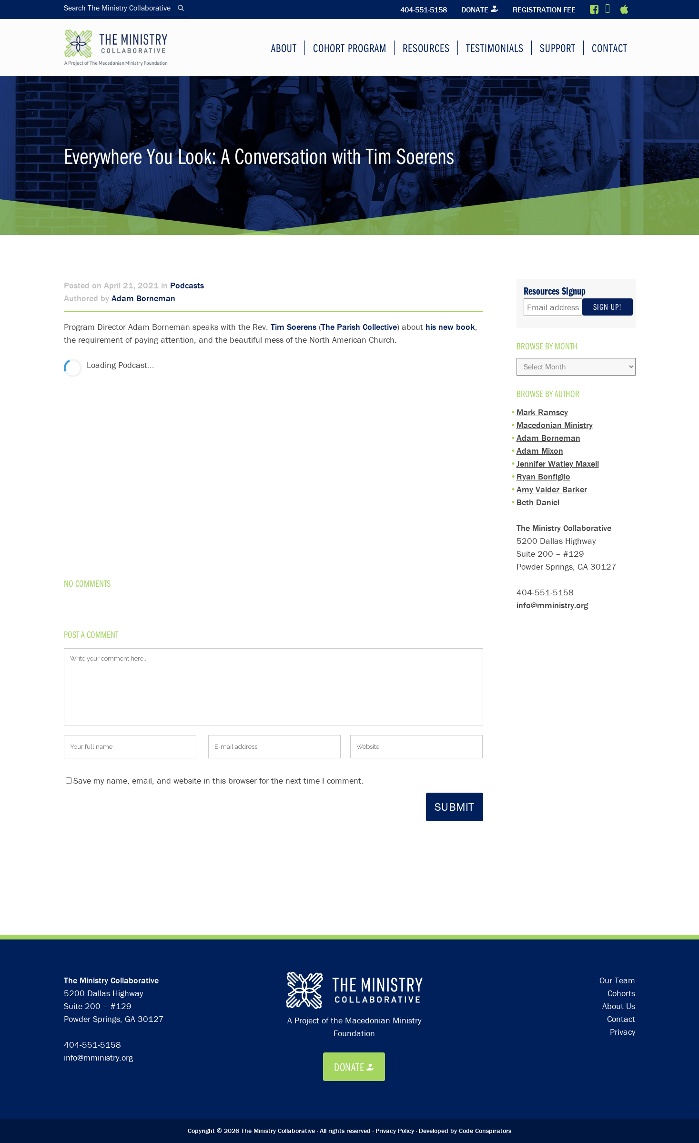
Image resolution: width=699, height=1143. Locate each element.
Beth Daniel (538, 497)
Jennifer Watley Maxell (558, 458)
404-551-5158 (420, 9)
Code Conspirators (485, 1030)
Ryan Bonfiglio (543, 471)
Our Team (617, 880)
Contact (621, 918)
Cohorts (621, 893)
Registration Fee (543, 9)
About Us (618, 905)
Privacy (622, 931)
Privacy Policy (394, 1030)
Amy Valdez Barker (552, 484)
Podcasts (187, 285)
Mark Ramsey (542, 407)
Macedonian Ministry (555, 420)
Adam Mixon (540, 445)
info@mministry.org (552, 600)
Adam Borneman (143, 297)
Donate (472, 9)
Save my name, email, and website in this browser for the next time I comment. (218, 779)
